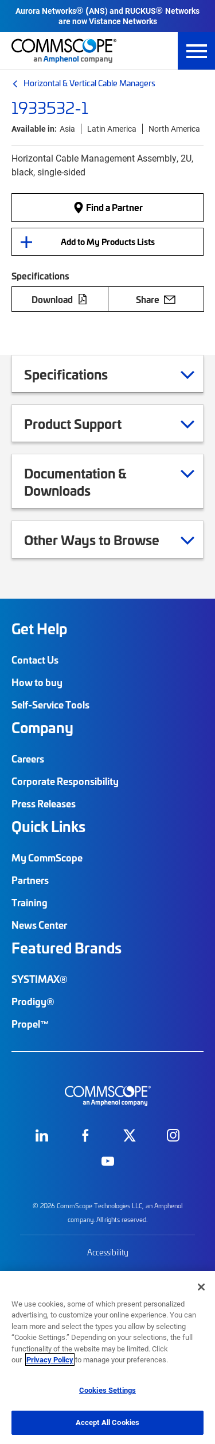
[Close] (201, 1287)
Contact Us (34, 659)
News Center (39, 924)
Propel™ (30, 1023)
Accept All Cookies (107, 1422)
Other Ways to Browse (106, 539)
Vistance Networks (123, 21)
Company (42, 727)
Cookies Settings (107, 1390)
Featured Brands (66, 948)
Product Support (87, 423)
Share (155, 299)
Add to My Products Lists (108, 241)
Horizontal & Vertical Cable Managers (89, 83)
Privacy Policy (49, 1359)
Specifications (80, 374)
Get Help (39, 628)
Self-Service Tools (50, 704)
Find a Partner (108, 207)
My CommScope (47, 857)
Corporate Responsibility (65, 781)
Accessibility (107, 1252)
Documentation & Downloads (109, 481)
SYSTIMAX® (39, 979)
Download (60, 299)
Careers (27, 758)
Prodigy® (32, 1001)
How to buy (36, 682)
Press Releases (43, 803)
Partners (30, 880)
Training (29, 902)
